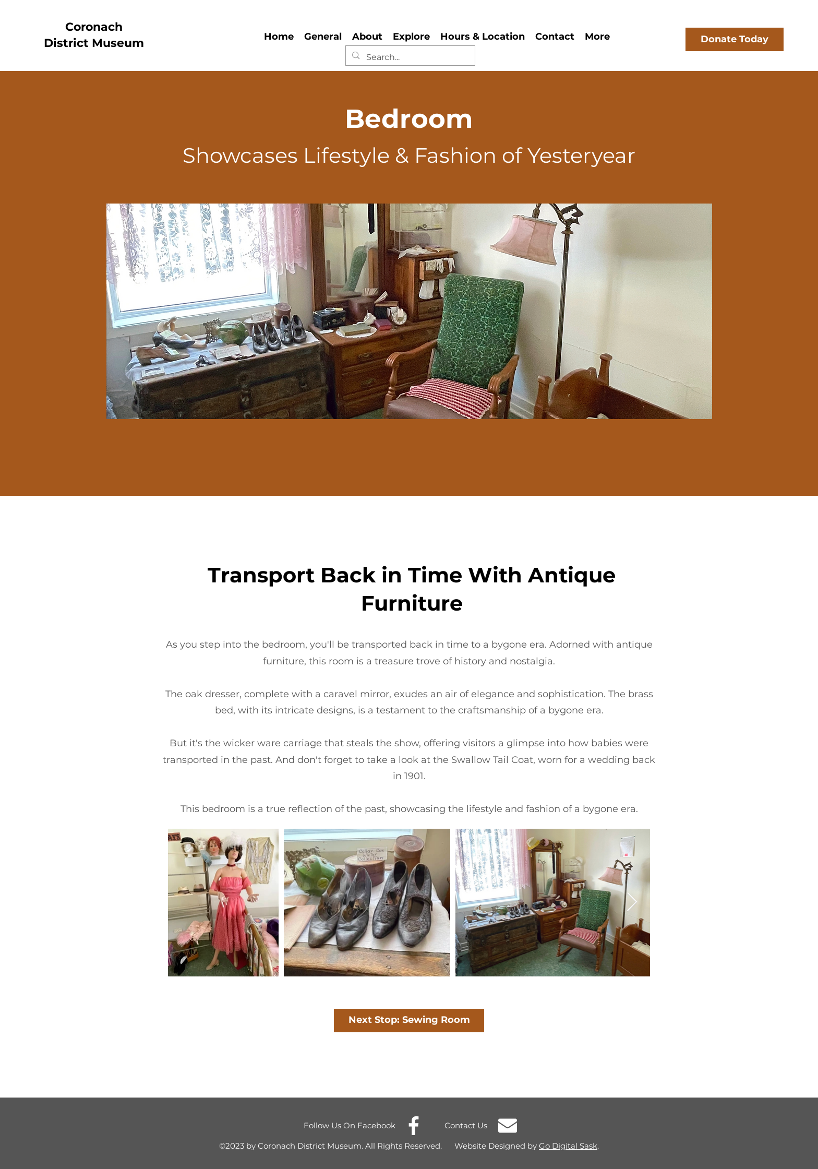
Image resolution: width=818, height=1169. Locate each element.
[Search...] (409, 57)
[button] (367, 35)
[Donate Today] (734, 39)
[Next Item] (632, 902)
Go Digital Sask (568, 1146)
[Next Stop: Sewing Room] (409, 1020)
